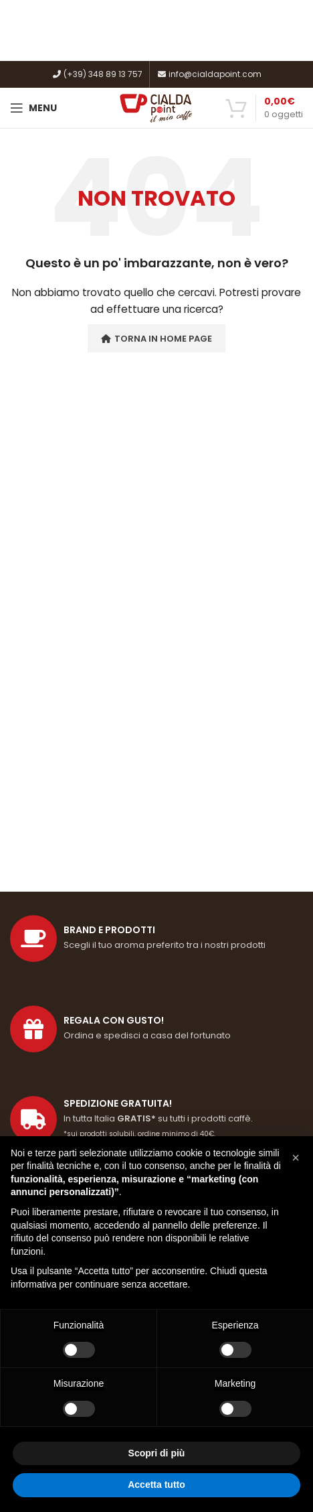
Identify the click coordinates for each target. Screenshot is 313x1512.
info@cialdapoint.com (209, 74)
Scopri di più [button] (156, 1453)
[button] (295, 1157)
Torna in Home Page (156, 338)
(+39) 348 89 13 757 (96, 74)
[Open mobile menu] (33, 107)
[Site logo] (156, 107)
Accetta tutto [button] (156, 1484)
